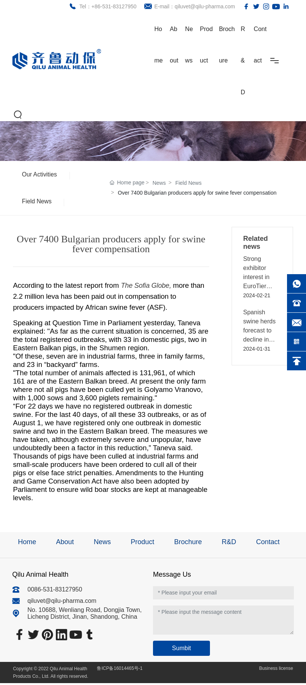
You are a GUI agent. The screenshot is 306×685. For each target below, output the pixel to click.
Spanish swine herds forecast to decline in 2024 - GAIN (260, 332)
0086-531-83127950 (54, 591)
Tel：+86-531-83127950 (107, 6)
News (159, 184)
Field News (37, 203)
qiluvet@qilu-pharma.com (61, 602)
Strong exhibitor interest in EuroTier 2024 (256, 278)
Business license (275, 670)
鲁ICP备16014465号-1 (119, 670)
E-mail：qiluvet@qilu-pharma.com (193, 6)
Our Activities (40, 175)
